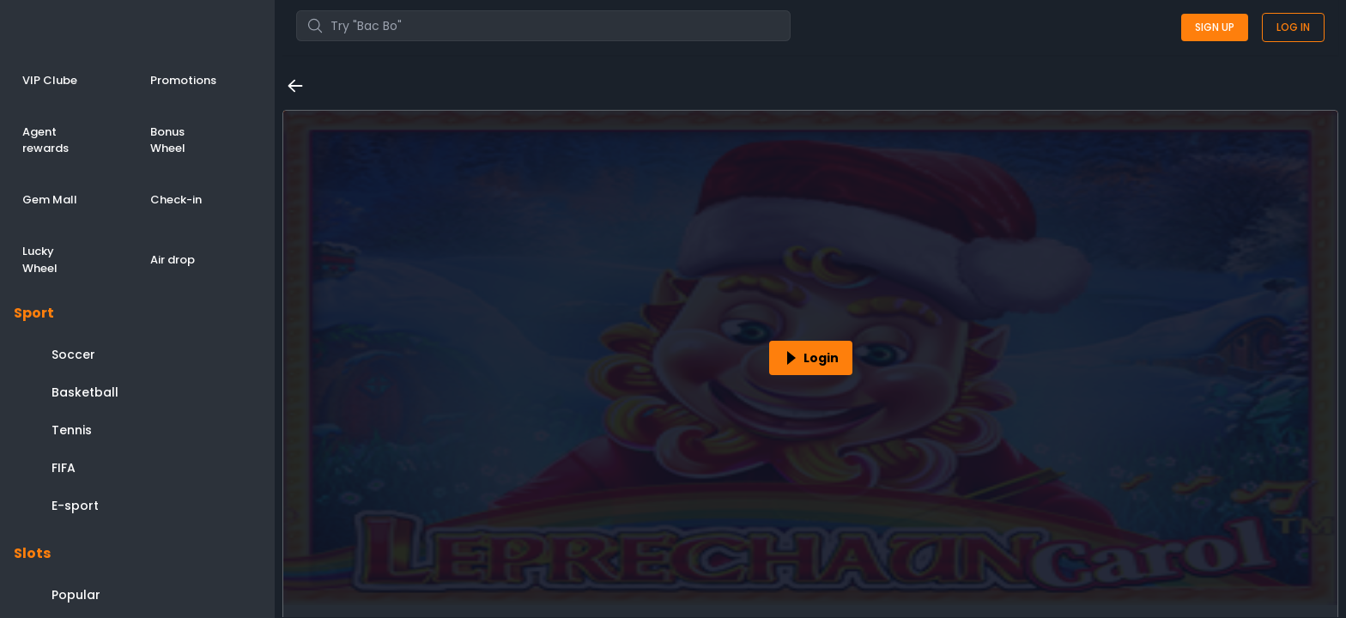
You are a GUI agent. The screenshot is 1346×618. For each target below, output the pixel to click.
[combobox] (543, 25)
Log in (1293, 27)
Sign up (1214, 27)
